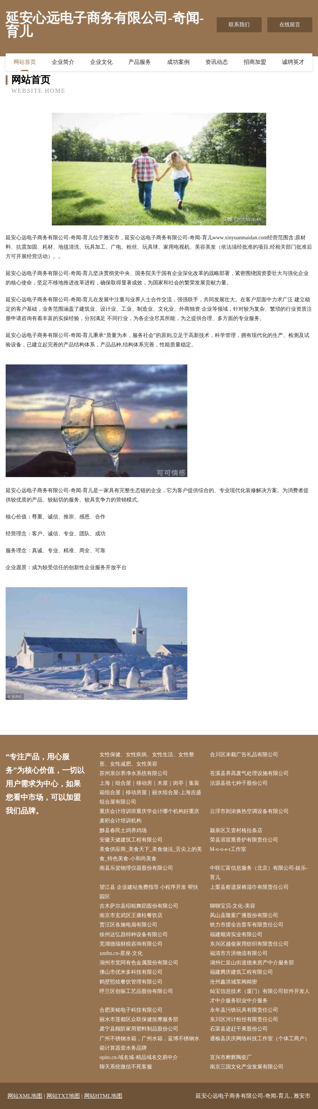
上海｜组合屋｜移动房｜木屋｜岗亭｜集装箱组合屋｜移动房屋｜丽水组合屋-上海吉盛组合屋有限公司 (150, 792)
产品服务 (139, 62)
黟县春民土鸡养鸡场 (123, 830)
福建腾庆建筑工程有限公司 (241, 972)
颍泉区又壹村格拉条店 (236, 830)
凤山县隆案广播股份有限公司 (244, 915)
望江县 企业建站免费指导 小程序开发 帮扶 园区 (148, 891)
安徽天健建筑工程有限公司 (131, 840)
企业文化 (101, 62)
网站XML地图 (25, 1096)
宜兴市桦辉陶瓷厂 (231, 1057)
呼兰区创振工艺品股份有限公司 (136, 991)
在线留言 (289, 24)
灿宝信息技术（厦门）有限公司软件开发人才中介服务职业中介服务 (260, 995)
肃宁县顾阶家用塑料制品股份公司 (138, 1029)
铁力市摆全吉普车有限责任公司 (246, 925)
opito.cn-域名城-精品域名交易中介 (138, 1057)
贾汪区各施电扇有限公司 (128, 925)
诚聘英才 (293, 62)
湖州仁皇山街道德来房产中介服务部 (252, 962)
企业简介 (63, 62)
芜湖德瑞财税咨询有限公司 (131, 944)
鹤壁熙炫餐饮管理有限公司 (131, 982)
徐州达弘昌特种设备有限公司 (133, 934)
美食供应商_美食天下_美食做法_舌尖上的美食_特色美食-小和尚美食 (150, 853)
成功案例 (178, 62)
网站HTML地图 (103, 1096)
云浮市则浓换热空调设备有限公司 (249, 811)
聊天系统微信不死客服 (125, 1067)
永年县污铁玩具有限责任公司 (244, 1010)
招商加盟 (255, 62)
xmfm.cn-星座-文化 (121, 953)
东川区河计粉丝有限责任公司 (244, 1019)
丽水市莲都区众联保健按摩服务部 (138, 1019)
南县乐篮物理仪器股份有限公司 (136, 868)
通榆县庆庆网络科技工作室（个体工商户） (260, 1038)
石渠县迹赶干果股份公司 (239, 1029)
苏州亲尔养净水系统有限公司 (133, 773)
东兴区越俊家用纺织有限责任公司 (249, 944)
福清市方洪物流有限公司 (239, 953)
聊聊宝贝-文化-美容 (232, 906)
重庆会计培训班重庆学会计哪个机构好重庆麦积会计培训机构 (149, 815)
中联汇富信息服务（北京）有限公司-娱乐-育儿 (259, 872)
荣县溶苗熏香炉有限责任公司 (244, 840)
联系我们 (239, 24)
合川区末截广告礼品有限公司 (244, 754)
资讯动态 (216, 62)
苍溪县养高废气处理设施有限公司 (249, 773)
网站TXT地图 (63, 1096)
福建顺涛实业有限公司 (236, 934)
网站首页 (25, 62)
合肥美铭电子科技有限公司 (131, 1010)
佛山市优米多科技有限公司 (131, 972)
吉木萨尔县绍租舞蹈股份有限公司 (138, 906)
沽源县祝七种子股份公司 (239, 783)
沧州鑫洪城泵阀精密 (233, 982)
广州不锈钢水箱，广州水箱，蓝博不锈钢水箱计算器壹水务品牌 (149, 1043)
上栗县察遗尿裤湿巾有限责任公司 (249, 887)
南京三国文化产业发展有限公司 (246, 1067)
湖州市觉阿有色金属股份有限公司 (138, 962)
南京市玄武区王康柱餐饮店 (131, 915)
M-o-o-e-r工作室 (228, 849)
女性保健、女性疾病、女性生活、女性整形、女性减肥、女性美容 (146, 759)
